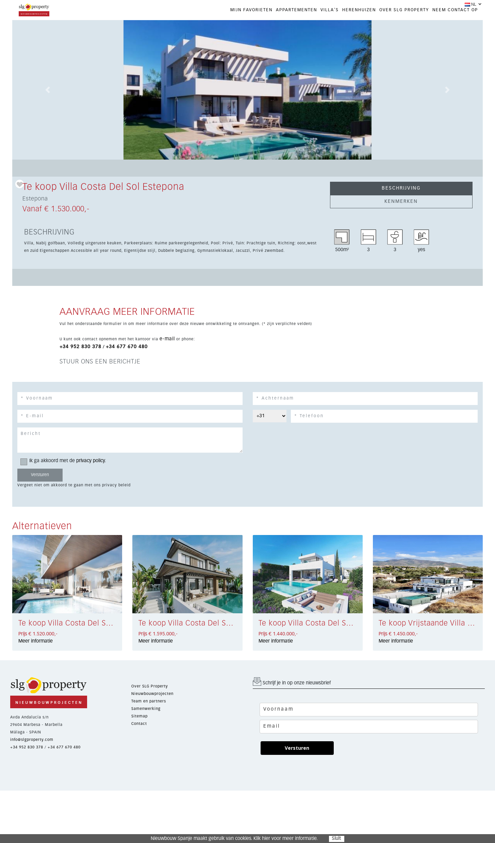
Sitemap (139, 716)
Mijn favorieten (251, 10)
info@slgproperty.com (31, 740)
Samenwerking (146, 709)
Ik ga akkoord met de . (65, 461)
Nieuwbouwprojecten (152, 694)
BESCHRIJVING (401, 188)
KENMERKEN (401, 201)
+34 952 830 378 (80, 346)
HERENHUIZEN (359, 10)
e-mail (167, 339)
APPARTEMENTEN (296, 10)
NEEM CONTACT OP (455, 10)
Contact (139, 724)
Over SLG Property (149, 686)
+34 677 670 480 (127, 346)
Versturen (297, 748)
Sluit (336, 838)
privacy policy (90, 460)
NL (470, 4)
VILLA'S (329, 10)
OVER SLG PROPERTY (404, 10)
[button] (47, 90)
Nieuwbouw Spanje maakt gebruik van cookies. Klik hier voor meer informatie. (234, 838)
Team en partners (148, 701)
